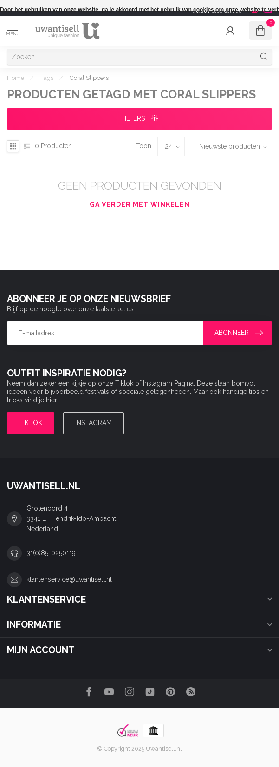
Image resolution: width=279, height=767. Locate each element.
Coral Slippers (89, 77)
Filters (139, 118)
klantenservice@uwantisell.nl (69, 579)
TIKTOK (30, 422)
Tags (46, 77)
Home (15, 77)
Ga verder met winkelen (140, 204)
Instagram (93, 422)
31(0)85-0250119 (51, 553)
